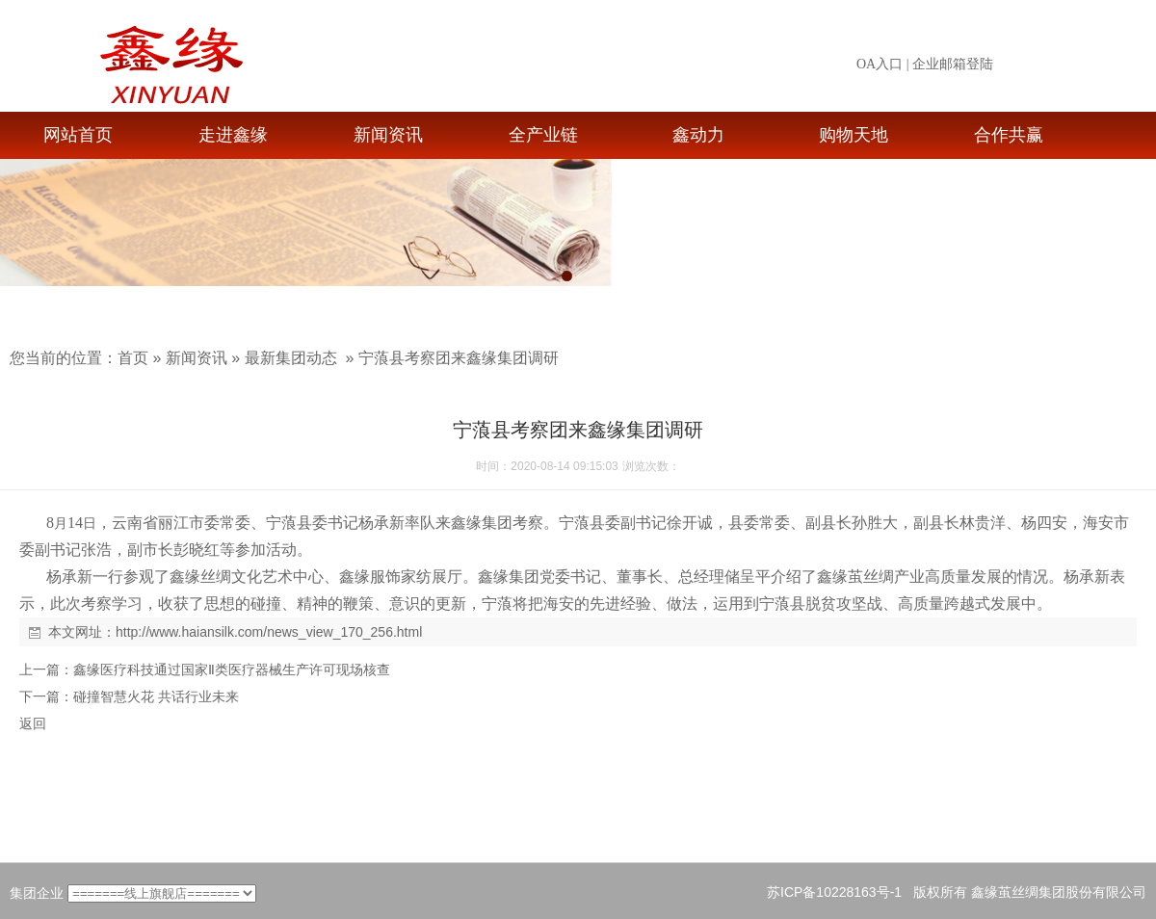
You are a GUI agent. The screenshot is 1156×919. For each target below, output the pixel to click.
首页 (133, 358)
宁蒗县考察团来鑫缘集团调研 (458, 358)
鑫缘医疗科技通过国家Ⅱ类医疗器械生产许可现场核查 (231, 669)
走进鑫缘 (233, 134)
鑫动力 (698, 134)
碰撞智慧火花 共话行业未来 (156, 696)
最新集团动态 (291, 358)
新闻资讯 (388, 134)
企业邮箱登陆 (952, 64)
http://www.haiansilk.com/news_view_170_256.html (269, 632)
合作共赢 (1008, 134)
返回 (32, 723)
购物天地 (853, 134)
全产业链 (543, 134)
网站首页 (78, 134)
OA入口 (879, 64)
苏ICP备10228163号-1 (834, 892)
